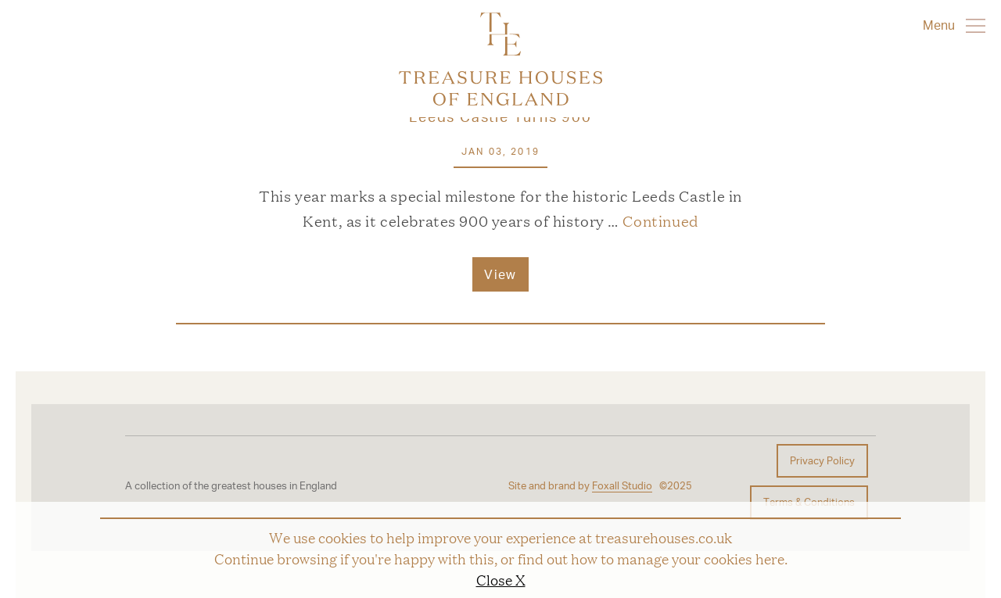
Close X (501, 579)
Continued (660, 220)
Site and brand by (580, 485)
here (769, 558)
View (500, 274)
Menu (954, 25)
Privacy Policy (822, 460)
